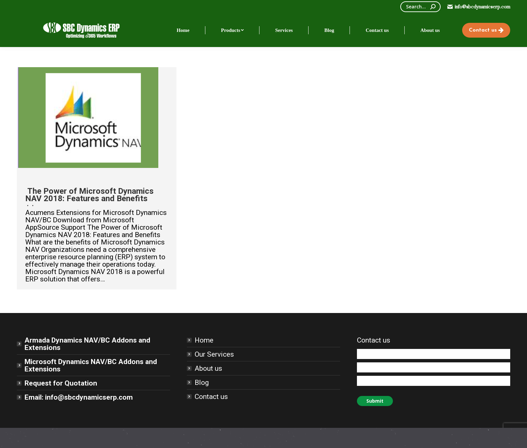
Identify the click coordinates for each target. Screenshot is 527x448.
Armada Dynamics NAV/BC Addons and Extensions (87, 344)
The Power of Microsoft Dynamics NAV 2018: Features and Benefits (89, 194)
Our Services (214, 354)
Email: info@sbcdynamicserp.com (79, 397)
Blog (202, 382)
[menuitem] (183, 30)
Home (204, 340)
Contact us (211, 396)
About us (208, 368)
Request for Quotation (61, 383)
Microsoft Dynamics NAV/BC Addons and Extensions (91, 365)
